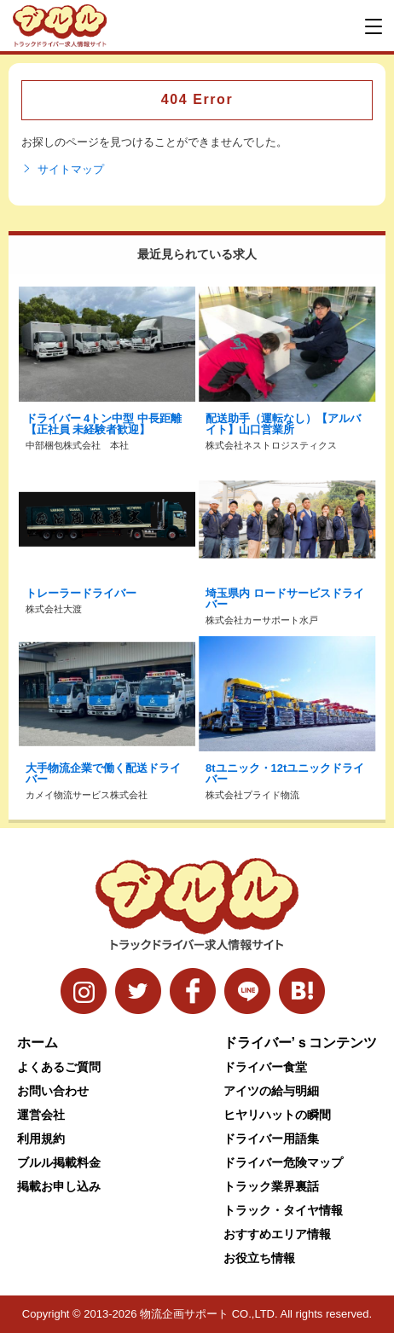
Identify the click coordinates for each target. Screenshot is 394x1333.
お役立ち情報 (259, 1258)
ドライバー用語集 (271, 1138)
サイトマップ (62, 170)
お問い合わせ (53, 1091)
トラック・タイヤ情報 (283, 1210)
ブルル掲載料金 (59, 1162)
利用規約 (41, 1138)
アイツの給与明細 (271, 1091)
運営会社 (41, 1114)
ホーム (37, 1042)
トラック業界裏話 (271, 1186)
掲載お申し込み (59, 1186)
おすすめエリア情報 (277, 1234)
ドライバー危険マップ (283, 1162)
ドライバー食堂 (265, 1067)
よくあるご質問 (59, 1067)
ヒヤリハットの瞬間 (277, 1114)
